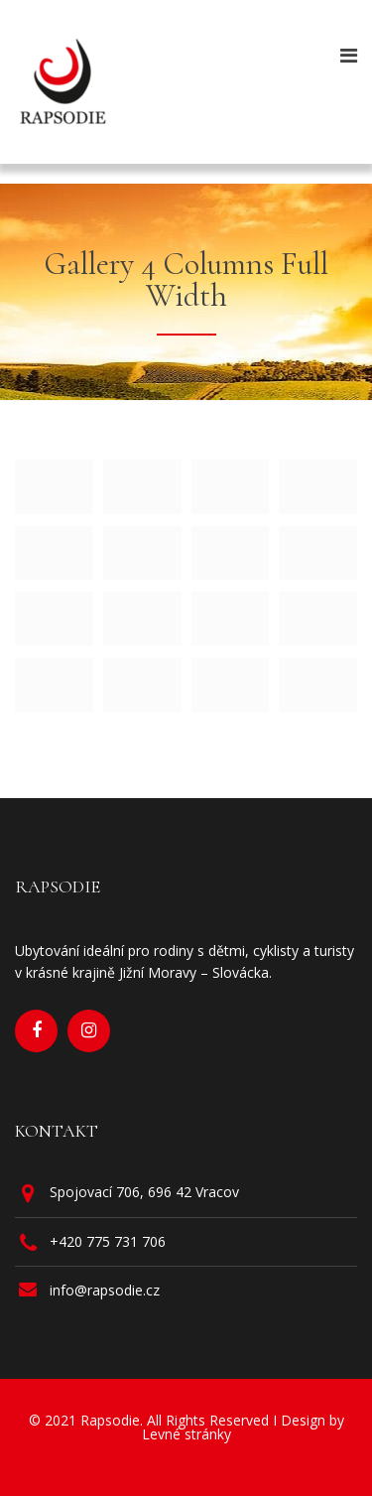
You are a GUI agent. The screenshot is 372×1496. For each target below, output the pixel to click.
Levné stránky (186, 1434)
